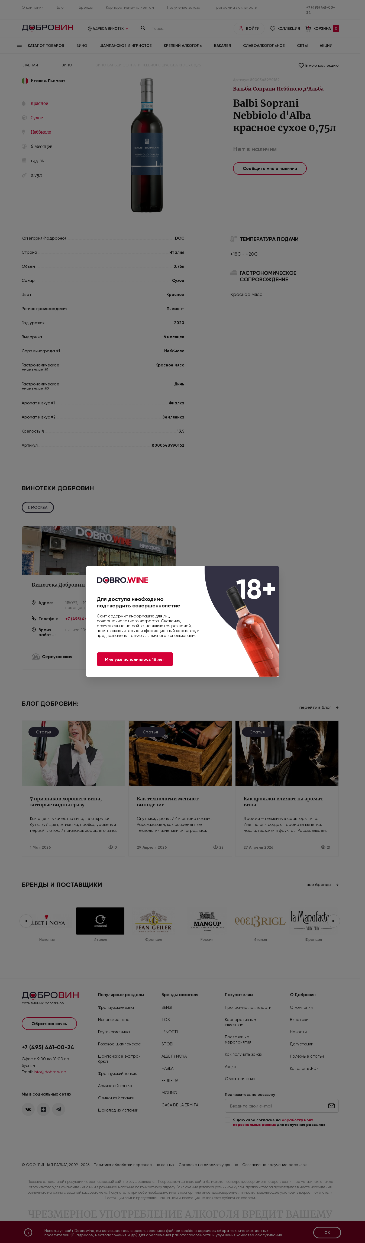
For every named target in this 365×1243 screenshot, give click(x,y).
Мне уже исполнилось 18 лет (135, 659)
